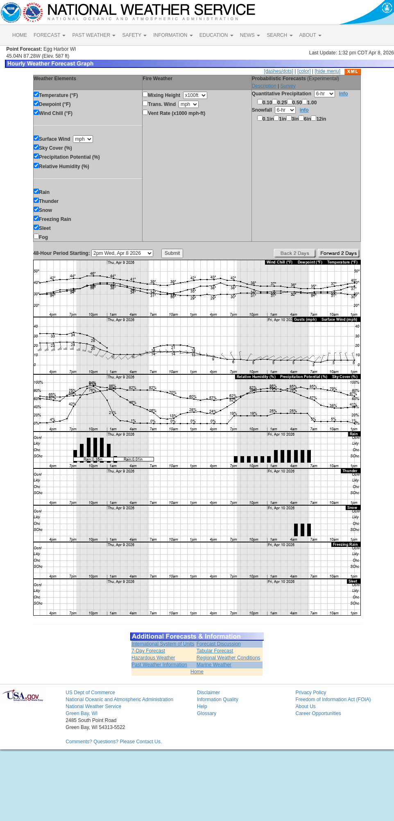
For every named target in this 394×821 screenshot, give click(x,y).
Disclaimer (208, 692)
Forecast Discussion (219, 644)
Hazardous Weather (153, 658)
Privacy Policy (310, 692)
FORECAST (50, 35)
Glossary (206, 713)
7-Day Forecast (148, 651)
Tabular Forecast (215, 651)
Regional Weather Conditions (228, 658)
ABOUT (310, 35)
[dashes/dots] (278, 71)
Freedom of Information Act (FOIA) (333, 699)
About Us (305, 706)
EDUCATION (216, 35)
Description (264, 86)
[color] (304, 71)
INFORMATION (172, 35)
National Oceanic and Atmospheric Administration (119, 699)
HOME (19, 35)
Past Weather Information (159, 665)
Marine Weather (214, 665)
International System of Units (162, 644)
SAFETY (134, 35)
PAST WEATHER (93, 35)
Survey (287, 86)
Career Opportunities (318, 713)
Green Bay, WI (81, 713)
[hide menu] (327, 71)
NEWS (250, 35)
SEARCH (279, 35)
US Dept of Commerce (90, 692)
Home (197, 672)
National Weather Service (93, 706)
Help (202, 706)
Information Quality (217, 699)
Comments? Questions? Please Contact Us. (114, 742)
